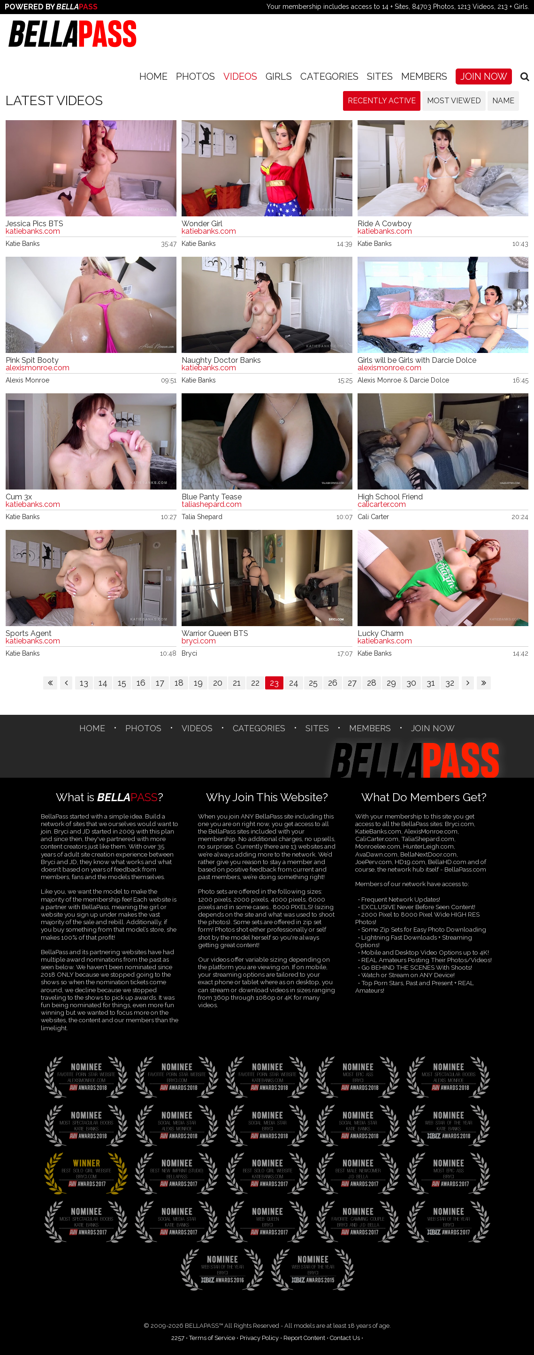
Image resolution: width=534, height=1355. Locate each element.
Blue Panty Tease (212, 497)
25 (313, 683)
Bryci (189, 653)
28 (371, 683)
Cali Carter (373, 517)
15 (122, 683)
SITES (380, 76)
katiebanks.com (33, 231)
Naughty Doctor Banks (221, 360)
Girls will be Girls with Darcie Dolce (417, 360)
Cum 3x (19, 497)
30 (411, 683)
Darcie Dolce (429, 380)
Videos (240, 76)
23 (274, 683)
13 (84, 683)
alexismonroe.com (37, 368)
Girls (279, 76)
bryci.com (199, 641)
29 (391, 683)
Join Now (483, 76)
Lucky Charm (381, 633)
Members (424, 76)
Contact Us (345, 1337)
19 (198, 683)
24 (293, 683)
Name (503, 100)
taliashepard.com (212, 504)
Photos (195, 76)
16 (141, 683)
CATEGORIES (329, 76)
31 (431, 683)
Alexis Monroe (27, 380)
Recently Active (382, 100)
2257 (177, 1337)
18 (179, 683)
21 (237, 683)
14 (103, 683)
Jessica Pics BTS (34, 224)
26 (332, 683)
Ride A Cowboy (385, 224)
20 (217, 683)
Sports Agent (29, 633)
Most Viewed (454, 100)
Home (153, 76)
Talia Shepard (202, 517)
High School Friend (390, 497)
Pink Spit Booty (32, 360)
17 (160, 683)
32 (449, 683)
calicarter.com (382, 504)
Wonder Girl (202, 224)
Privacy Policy (259, 1337)
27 (352, 683)
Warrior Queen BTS (215, 633)
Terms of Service (212, 1337)
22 (255, 683)
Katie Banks (23, 243)
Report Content (304, 1337)
